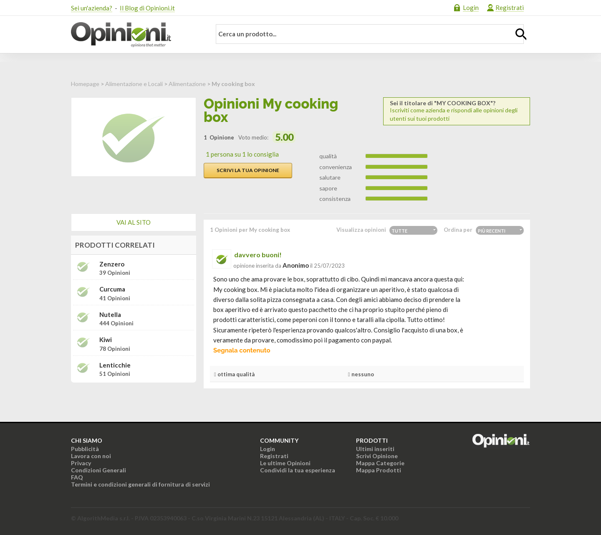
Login (471, 7)
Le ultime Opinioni (285, 463)
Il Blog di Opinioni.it (147, 8)
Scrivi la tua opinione (248, 170)
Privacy (81, 463)
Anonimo (296, 265)
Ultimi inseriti (375, 448)
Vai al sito (133, 222)
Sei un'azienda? (91, 8)
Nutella (110, 314)
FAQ (77, 477)
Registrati (509, 7)
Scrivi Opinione (377, 455)
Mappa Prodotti (378, 470)
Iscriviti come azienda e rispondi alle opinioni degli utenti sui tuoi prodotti (456, 111)
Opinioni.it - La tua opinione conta (135, 34)
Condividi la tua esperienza (297, 470)
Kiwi (105, 339)
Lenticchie (115, 365)
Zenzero (111, 264)
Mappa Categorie (380, 463)
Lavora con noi (91, 455)
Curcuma (112, 289)
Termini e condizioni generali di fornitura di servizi (140, 484)
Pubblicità (85, 448)
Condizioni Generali (98, 470)
